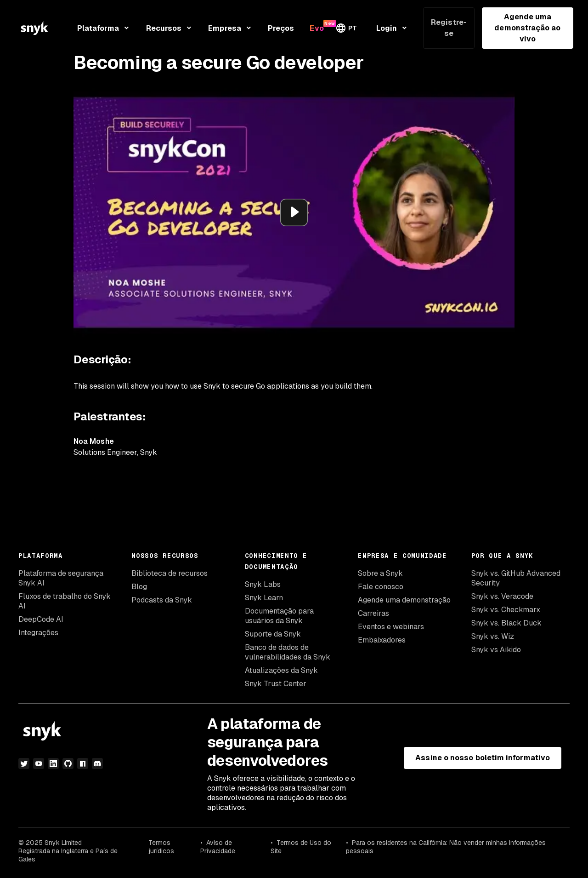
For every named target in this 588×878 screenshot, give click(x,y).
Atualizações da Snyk (281, 670)
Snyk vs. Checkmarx (505, 609)
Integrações (38, 632)
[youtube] (38, 763)
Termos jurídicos (161, 846)
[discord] (97, 763)
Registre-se (449, 27)
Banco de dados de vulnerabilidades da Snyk (287, 652)
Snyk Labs (263, 584)
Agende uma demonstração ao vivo (527, 28)
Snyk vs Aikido (496, 649)
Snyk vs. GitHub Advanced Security (515, 578)
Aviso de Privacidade (217, 846)
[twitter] (23, 763)
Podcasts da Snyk (161, 600)
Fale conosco (380, 586)
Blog (139, 586)
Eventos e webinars (391, 626)
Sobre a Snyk (380, 573)
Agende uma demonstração (404, 600)
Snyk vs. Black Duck (506, 623)
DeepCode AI (40, 619)
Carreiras (373, 613)
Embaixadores (382, 640)
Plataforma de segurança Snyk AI (60, 578)
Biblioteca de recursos (169, 573)
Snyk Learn (264, 598)
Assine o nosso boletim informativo (482, 758)
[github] (68, 763)
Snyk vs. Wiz (492, 636)
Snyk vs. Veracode (502, 596)
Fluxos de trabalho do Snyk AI (64, 601)
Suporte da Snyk (273, 634)
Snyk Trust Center (275, 684)
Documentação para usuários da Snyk (279, 616)
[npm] (82, 763)
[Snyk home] (35, 28)
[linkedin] (53, 763)
